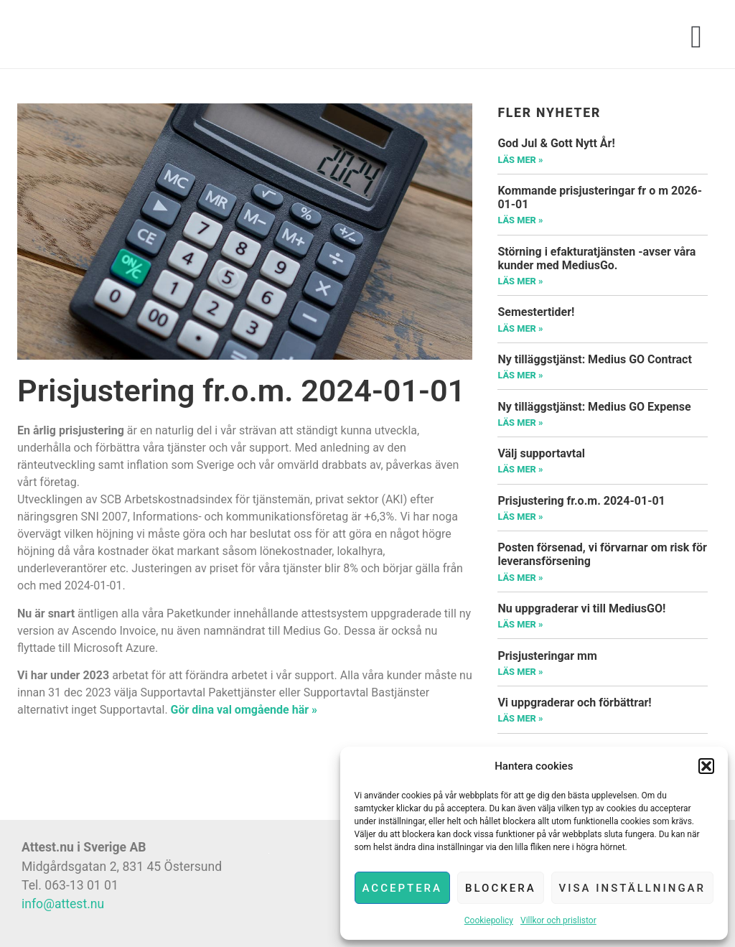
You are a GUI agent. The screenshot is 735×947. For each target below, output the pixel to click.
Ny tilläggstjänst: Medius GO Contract (594, 359)
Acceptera (402, 888)
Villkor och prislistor (558, 920)
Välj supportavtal (541, 453)
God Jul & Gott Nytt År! (555, 143)
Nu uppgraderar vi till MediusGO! (581, 608)
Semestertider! (535, 312)
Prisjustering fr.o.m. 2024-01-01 (581, 501)
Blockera (500, 888)
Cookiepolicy (488, 920)
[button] (706, 766)
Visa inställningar (632, 888)
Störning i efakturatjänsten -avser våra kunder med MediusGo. (596, 258)
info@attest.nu (63, 904)
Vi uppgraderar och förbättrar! (574, 702)
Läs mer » (520, 159)
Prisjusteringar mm (546, 656)
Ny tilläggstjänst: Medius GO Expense (593, 407)
